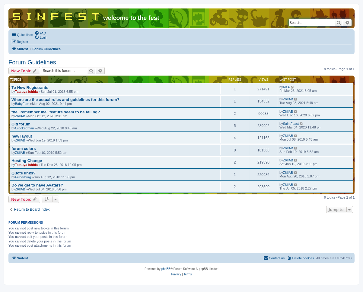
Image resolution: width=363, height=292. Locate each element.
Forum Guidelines (32, 62)
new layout (21, 136)
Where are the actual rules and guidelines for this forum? (65, 99)
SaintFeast (291, 123)
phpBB (165, 269)
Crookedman (24, 128)
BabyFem (22, 103)
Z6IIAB (288, 99)
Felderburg (23, 177)
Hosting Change (26, 160)
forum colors (23, 148)
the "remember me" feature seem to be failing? (55, 112)
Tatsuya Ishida (26, 91)
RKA (286, 87)
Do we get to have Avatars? (37, 185)
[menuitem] (40, 33)
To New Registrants (29, 87)
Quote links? (23, 173)
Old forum (20, 124)
